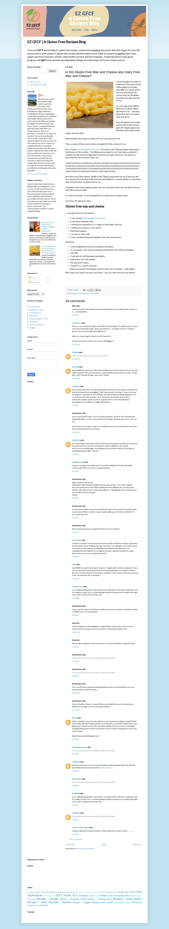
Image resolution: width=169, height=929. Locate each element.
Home (104, 844)
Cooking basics (35, 313)
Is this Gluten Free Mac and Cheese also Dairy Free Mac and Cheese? (49, 249)
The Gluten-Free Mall (37, 85)
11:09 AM (76, 378)
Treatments (32, 905)
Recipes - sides (37, 902)
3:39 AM (75, 676)
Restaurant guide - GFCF (39, 319)
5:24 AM (75, 834)
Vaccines (44, 905)
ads (28, 892)
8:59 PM (75, 498)
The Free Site (34, 82)
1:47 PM (75, 805)
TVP (38, 905)
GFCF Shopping (80, 895)
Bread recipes (34, 307)
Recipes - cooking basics (99, 899)
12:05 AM (76, 632)
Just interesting (116, 895)
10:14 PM (76, 598)
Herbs (97, 896)
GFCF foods (63, 895)
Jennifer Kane (77, 586)
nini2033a (76, 440)
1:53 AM (75, 578)
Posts (32, 277)
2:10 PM (75, 517)
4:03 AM (75, 556)
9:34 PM (75, 471)
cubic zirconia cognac (80, 827)
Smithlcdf (76, 793)
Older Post (136, 844)
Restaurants (119, 902)
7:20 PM (75, 532)
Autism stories (69, 892)
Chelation (79, 892)
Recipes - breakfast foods (73, 899)
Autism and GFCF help (44, 892)
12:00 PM (76, 693)
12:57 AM (76, 344)
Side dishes (33, 322)
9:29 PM (75, 454)
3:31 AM (75, 754)
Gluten (91, 896)
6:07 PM (75, 315)
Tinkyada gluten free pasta (88, 149)
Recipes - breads (48, 898)
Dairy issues (77, 293)
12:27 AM (76, 710)
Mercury (129, 895)
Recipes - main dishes (91, 293)
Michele (75, 352)
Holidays (104, 895)
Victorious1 (76, 323)
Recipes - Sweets (60, 902)
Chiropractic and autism (90, 892)
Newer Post (70, 844)
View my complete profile (37, 174)
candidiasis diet (78, 462)
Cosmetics (103, 892)
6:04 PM (75, 615)
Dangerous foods (126, 892)
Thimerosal (136, 902)
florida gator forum (79, 747)
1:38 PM (75, 785)
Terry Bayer (76, 540)
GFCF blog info (49, 896)
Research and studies (102, 902)
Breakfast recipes (36, 310)
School (127, 902)
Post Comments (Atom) (85, 848)
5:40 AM (75, 820)
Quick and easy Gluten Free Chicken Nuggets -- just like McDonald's (49, 226)
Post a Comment (75, 839)
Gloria (74, 718)
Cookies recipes (106, 768)
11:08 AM (76, 359)
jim (42, 95)
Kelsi (74, 564)
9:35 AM (75, 739)
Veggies (32, 328)
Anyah (32, 892)
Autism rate (58, 892)
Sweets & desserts (36, 325)
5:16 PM (75, 405)
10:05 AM (76, 432)
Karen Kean (76, 779)
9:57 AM (75, 661)
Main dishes (34, 316)
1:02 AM (75, 647)
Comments (34, 282)
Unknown (76, 386)
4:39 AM (75, 771)
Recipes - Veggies (82, 902)
